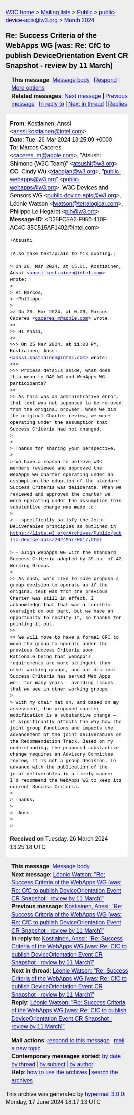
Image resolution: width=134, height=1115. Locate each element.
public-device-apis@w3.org (81, 195)
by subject (52, 1064)
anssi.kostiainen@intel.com (48, 131)
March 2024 (79, 20)
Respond (105, 80)
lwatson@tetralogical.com (85, 204)
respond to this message (78, 1040)
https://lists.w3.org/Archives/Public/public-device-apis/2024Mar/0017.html (65, 536)
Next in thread (86, 104)
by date (111, 1056)
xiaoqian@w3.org (73, 171)
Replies (117, 104)
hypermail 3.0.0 (104, 1094)
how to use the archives (57, 1072)
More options (28, 88)
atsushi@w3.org (93, 164)
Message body (71, 80)
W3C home (20, 12)
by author (81, 1064)
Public (85, 12)
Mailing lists (55, 12)
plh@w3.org (80, 211)
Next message (83, 96)
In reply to (51, 104)
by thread (23, 1064)
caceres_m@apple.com (43, 155)
